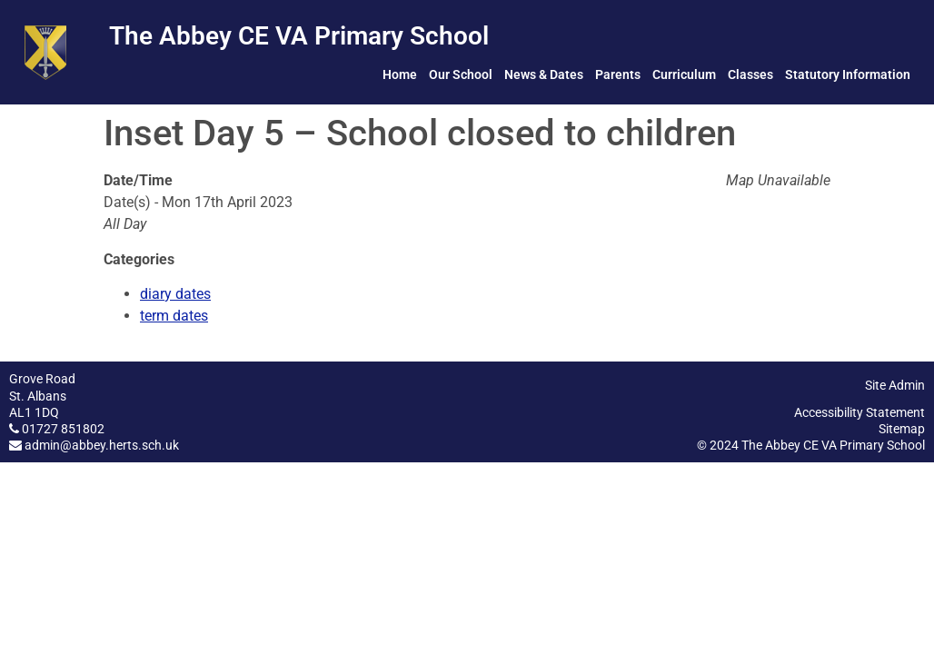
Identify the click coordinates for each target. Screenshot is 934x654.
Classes (750, 74)
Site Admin (895, 385)
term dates (174, 315)
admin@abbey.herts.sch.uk (102, 445)
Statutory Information (847, 74)
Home (400, 74)
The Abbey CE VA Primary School (299, 36)
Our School (460, 74)
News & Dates (543, 74)
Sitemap (902, 428)
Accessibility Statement (859, 412)
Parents (618, 74)
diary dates (175, 293)
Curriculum (684, 74)
